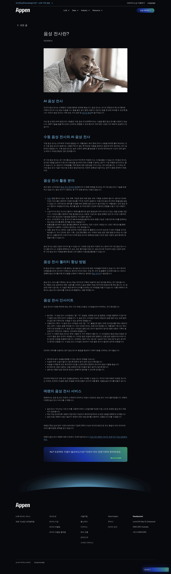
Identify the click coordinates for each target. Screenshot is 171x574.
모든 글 (22, 25)
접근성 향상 (86, 113)
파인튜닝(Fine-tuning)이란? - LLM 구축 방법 (34, 3)
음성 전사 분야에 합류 (69, 187)
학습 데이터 (96, 273)
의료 (49, 198)
